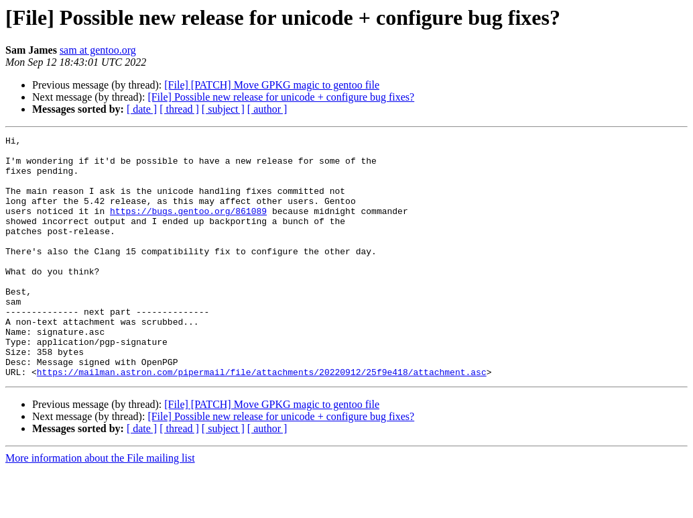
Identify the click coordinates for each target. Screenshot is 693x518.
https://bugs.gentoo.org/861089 (188, 227)
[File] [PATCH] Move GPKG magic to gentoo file (271, 85)
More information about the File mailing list (100, 506)
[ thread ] (179, 109)
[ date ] (142, 109)
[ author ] (267, 109)
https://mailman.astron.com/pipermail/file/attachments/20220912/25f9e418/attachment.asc (262, 420)
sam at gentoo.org (98, 50)
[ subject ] (223, 109)
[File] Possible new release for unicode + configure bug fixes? (280, 97)
